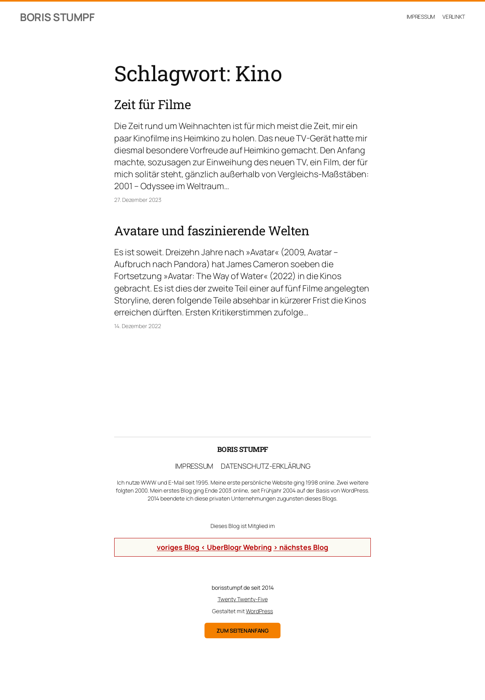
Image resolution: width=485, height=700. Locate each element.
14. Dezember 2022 (137, 326)
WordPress (259, 611)
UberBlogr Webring (239, 547)
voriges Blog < (182, 547)
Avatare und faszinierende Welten (211, 231)
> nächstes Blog (300, 547)
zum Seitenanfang (242, 630)
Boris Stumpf (57, 17)
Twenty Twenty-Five (243, 599)
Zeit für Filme (152, 104)
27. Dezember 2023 (138, 199)
